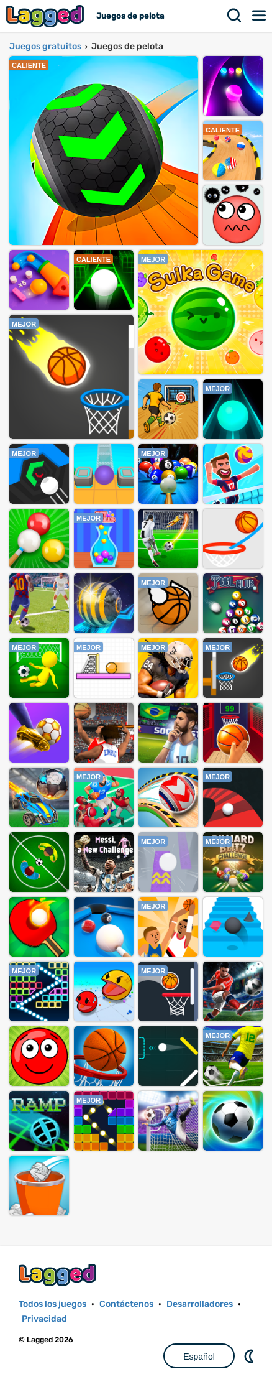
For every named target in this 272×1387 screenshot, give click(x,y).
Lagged (46, 16)
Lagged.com (59, 1275)
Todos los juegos (52, 1304)
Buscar (234, 15)
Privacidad (44, 1319)
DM (250, 1355)
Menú (259, 15)
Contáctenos (126, 1304)
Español (199, 1356)
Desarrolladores (199, 1304)
